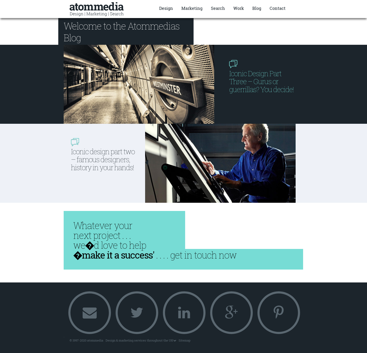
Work (238, 8)
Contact (278, 8)
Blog (256, 8)
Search (218, 8)
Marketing (191, 8)
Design (166, 8)
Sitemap (185, 340)
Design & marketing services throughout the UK (141, 340)
